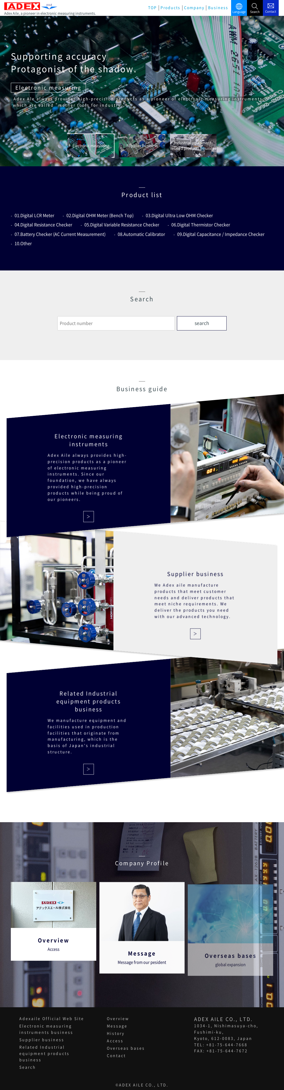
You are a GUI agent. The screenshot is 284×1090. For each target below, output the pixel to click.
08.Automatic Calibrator (141, 234)
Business (218, 8)
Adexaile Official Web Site (51, 1018)
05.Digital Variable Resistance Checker (121, 225)
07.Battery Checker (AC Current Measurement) (60, 234)
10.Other (23, 243)
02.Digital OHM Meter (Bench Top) (100, 215)
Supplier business (41, 1040)
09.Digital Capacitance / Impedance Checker (220, 234)
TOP (152, 8)
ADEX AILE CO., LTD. (143, 1085)
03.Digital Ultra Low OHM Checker (179, 215)
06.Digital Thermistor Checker (200, 225)
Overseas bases (126, 1048)
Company (194, 8)
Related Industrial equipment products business (44, 1053)
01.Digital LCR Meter (34, 215)
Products (170, 8)
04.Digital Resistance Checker (43, 225)
